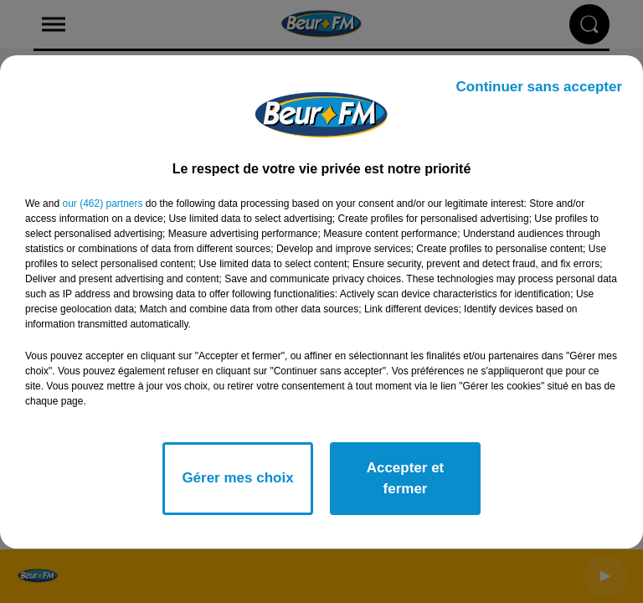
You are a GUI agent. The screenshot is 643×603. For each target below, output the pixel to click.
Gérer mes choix (237, 478)
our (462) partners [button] (102, 203)
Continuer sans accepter (539, 87)
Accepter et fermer (406, 478)
